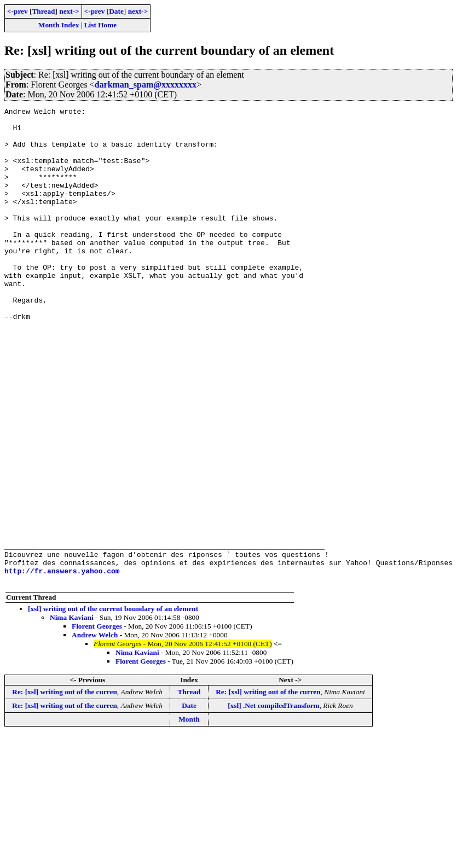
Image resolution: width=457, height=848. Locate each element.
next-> (69, 11)
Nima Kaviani (72, 712)
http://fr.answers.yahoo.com (62, 664)
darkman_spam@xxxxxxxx (145, 84)
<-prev (17, 11)
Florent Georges (97, 721)
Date (116, 11)
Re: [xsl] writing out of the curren (64, 787)
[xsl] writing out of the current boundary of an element (113, 704)
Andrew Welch (95, 730)
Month (189, 814)
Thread (43, 11)
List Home (100, 25)
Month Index (58, 25)
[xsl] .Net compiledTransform (273, 801)
